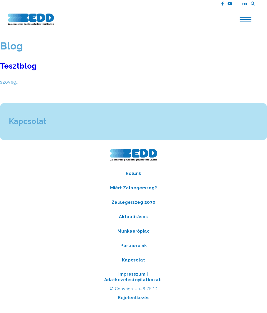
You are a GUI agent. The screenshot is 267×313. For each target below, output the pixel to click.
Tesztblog (18, 66)
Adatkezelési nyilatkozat (132, 279)
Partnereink (133, 245)
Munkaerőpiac (133, 231)
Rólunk (133, 173)
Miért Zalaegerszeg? (133, 188)
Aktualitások (133, 216)
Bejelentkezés (133, 297)
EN (244, 4)
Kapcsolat (133, 260)
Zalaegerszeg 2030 (133, 202)
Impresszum (131, 274)
